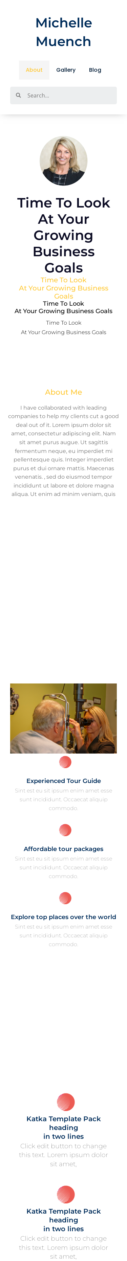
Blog (95, 70)
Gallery (66, 70)
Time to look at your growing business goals (63, 307)
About (34, 70)
